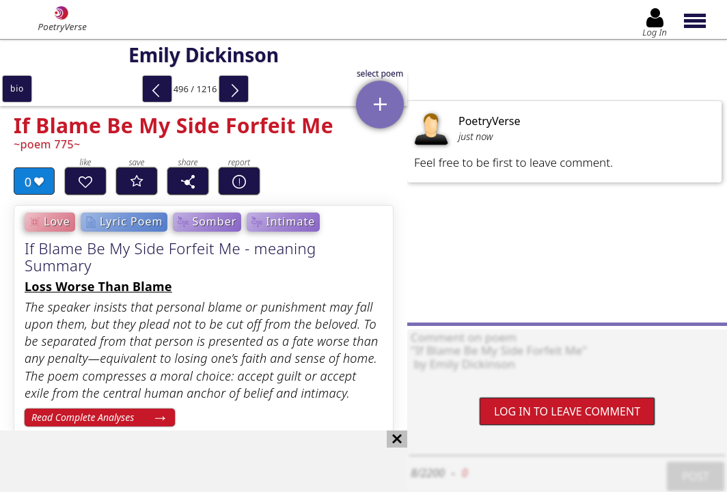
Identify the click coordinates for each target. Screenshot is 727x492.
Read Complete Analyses (82, 417)
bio (17, 88)
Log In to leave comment (567, 411)
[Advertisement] (190, 461)
